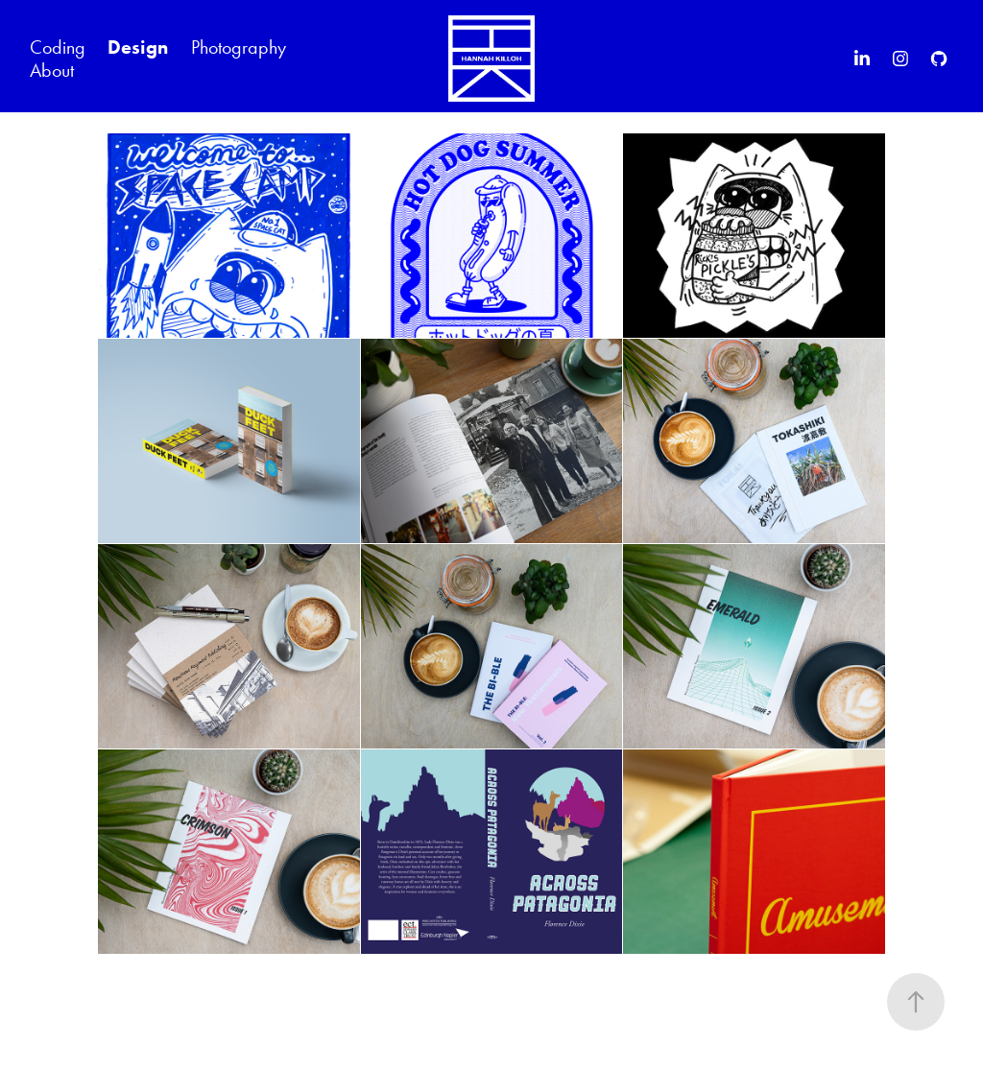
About (52, 70)
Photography (238, 47)
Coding (57, 47)
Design (138, 47)
